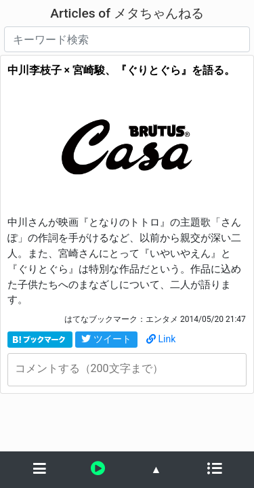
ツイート (106, 338)
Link (161, 338)
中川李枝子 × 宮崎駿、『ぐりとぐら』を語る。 (121, 70)
